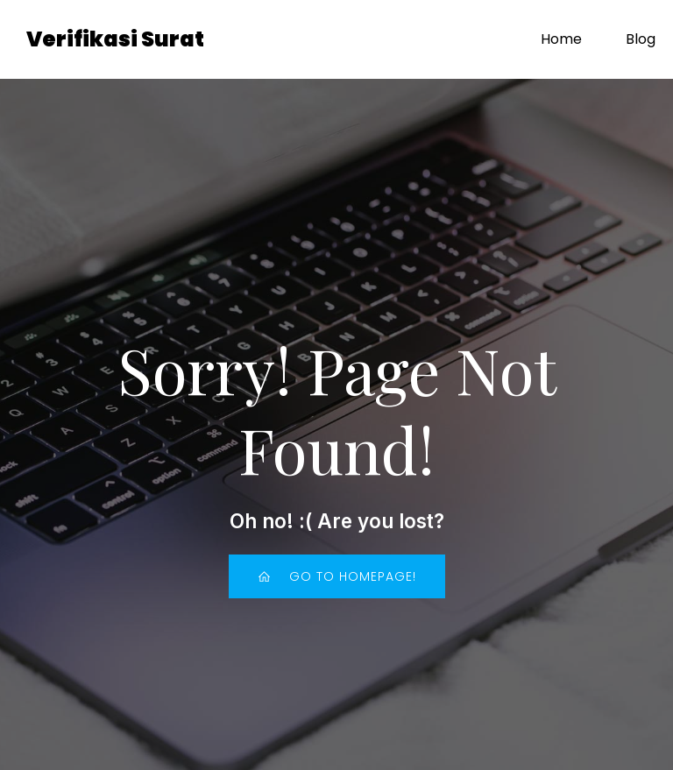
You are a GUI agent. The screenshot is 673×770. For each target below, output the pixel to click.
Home (561, 39)
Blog (640, 39)
